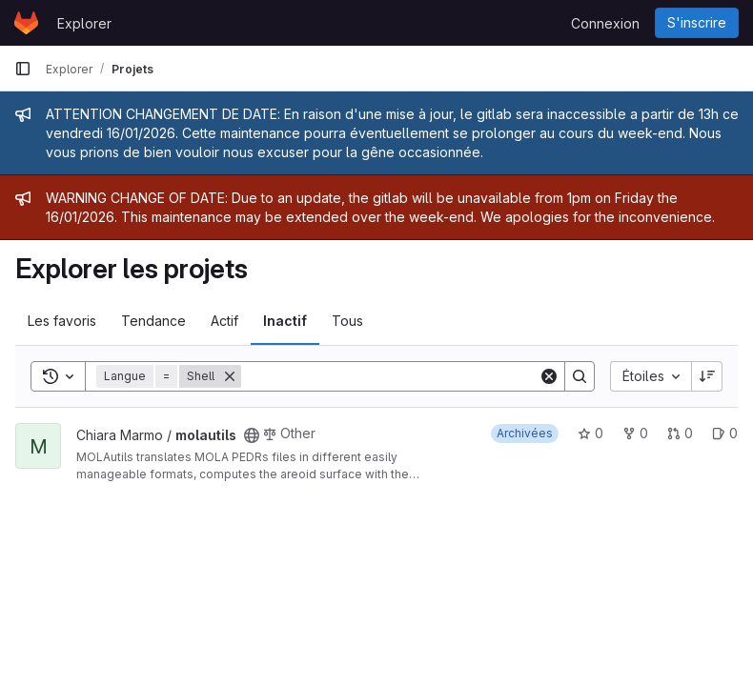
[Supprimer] (229, 376)
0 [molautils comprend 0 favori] (590, 433)
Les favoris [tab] (62, 321)
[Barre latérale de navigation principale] (23, 68)
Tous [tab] (347, 321)
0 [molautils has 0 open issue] (725, 433)
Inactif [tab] (285, 321)
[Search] (390, 376)
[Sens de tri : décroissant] (707, 376)
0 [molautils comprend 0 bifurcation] (635, 433)
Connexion (605, 23)
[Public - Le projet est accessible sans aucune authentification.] (251, 435)
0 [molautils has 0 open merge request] (680, 433)
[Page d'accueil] (26, 23)
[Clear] (549, 376)
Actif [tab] (224, 321)
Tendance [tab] (153, 321)
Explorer (84, 23)
